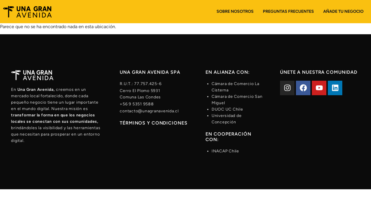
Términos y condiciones (153, 123)
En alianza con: (227, 72)
